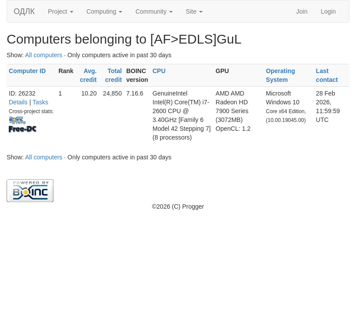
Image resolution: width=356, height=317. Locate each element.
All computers (43, 55)
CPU (159, 70)
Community (154, 11)
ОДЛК (24, 11)
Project (60, 11)
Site (194, 11)
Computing (105, 11)
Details (18, 102)
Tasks (40, 102)
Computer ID (27, 70)
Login (328, 11)
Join (302, 11)
